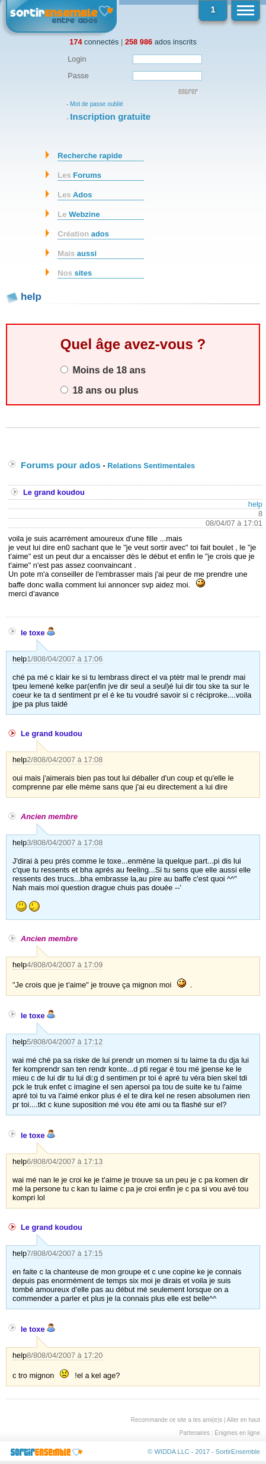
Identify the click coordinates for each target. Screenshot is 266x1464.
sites (74, 272)
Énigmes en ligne (237, 1433)
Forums (79, 175)
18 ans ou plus (99, 390)
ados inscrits (161, 41)
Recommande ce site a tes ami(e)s (177, 1420)
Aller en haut (243, 1420)
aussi (77, 253)
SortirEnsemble (238, 1451)
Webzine (78, 214)
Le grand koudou (54, 492)
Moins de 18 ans (103, 370)
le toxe (38, 632)
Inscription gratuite (110, 116)
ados (83, 233)
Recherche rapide (89, 155)
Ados (74, 194)
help (255, 504)
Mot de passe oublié (96, 104)
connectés (93, 41)
